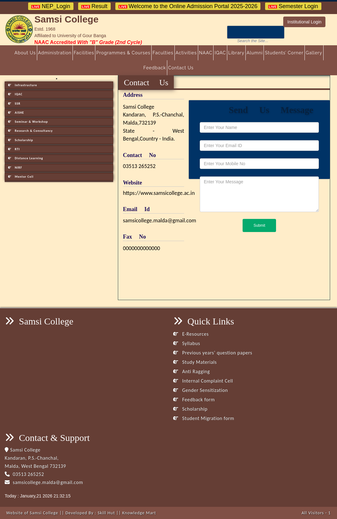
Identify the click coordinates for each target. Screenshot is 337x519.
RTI (14, 149)
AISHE (16, 113)
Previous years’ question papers (212, 353)
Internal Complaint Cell (203, 381)
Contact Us (181, 67)
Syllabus (186, 343)
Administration (55, 52)
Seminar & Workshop (28, 122)
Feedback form (194, 400)
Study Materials (195, 362)
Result (94, 6)
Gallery (314, 52)
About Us (25, 52)
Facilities (84, 52)
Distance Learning (25, 158)
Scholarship (20, 140)
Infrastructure (22, 85)
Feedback (154, 67)
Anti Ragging (191, 371)
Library (236, 52)
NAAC (206, 52)
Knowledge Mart (139, 513)
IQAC (220, 52)
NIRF (15, 168)
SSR (14, 103)
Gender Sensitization (200, 390)
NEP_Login (50, 6)
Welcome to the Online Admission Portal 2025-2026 (188, 6)
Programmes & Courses (123, 52)
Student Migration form (203, 418)
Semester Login (293, 6)
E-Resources (191, 334)
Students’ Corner (284, 52)
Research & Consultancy (30, 131)
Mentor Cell (20, 177)
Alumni (255, 52)
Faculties (163, 52)
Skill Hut (106, 513)
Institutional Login (304, 21)
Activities (186, 52)
